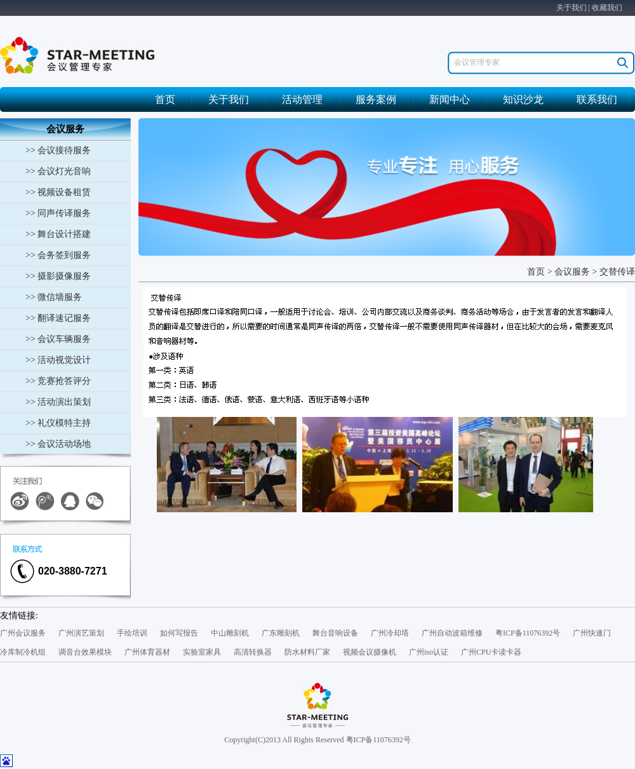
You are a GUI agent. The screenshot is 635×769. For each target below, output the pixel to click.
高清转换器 (253, 652)
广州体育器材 (147, 652)
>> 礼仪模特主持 (58, 423)
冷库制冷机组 (23, 652)
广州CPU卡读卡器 (491, 652)
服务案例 (376, 99)
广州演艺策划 (81, 633)
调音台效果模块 (85, 652)
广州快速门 (592, 633)
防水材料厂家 (307, 652)
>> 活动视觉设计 (58, 360)
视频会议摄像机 (369, 652)
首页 (165, 99)
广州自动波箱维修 (452, 633)
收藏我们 (607, 7)
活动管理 (302, 99)
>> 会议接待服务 (58, 150)
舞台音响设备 (335, 633)
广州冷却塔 (390, 633)
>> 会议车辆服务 (58, 339)
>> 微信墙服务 (53, 297)
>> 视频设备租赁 (58, 192)
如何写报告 (179, 633)
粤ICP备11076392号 (527, 633)
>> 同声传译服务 (58, 213)
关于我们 (571, 7)
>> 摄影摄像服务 (58, 276)
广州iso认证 (428, 652)
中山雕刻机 (230, 633)
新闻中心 (449, 99)
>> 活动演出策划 (58, 402)
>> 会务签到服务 (58, 255)
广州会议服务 (23, 633)
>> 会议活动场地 (58, 444)
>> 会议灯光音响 (58, 171)
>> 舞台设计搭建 (58, 234)
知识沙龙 (523, 99)
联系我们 (597, 99)
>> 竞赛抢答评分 (58, 381)
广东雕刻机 (281, 633)
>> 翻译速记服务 (58, 318)
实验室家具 (202, 652)
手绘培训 (132, 633)
